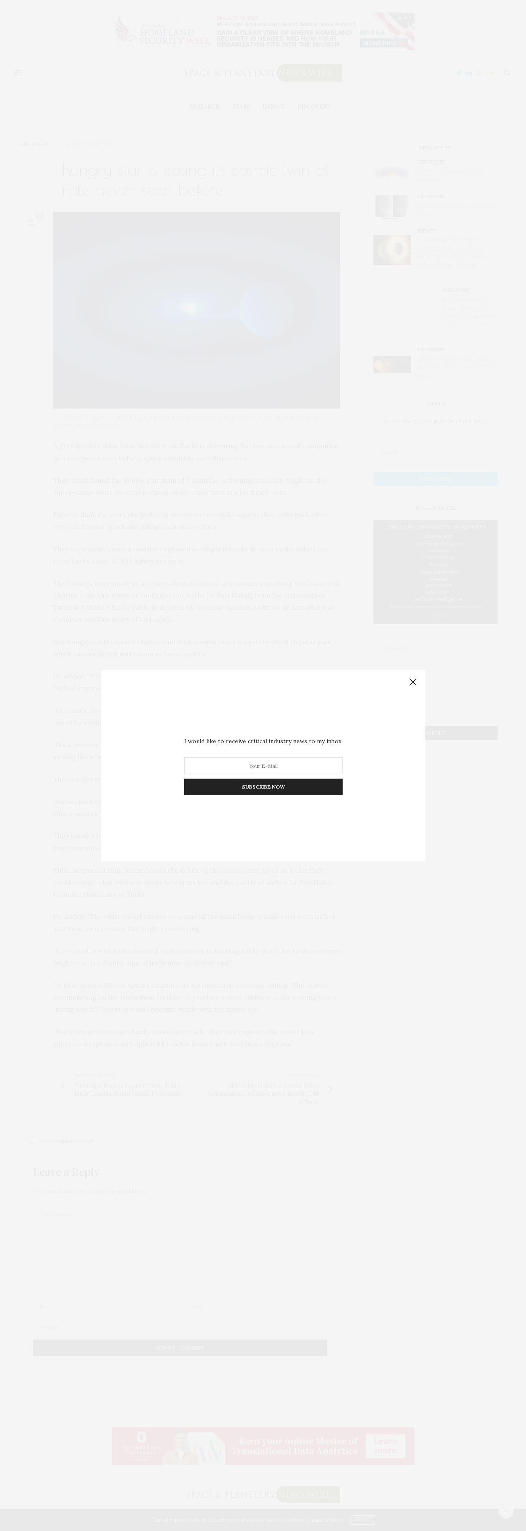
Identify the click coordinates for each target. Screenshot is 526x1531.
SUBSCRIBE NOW (263, 787)
